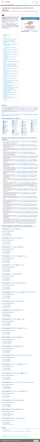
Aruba (5, 124)
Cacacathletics (6, 429)
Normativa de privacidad (6, 440)
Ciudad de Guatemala (22, 196)
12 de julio (36, 167)
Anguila (5, 120)
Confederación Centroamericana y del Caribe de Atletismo (23, 109)
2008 (34, 219)
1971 (33, 148)
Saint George (17, 391)
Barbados (6, 126)
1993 (4, 193)
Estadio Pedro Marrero (10, 172)
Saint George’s (21, 211)
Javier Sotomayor (26, 186)
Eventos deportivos (10, 436)
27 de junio (33, 203)
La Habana (18, 144)
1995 (7, 197)
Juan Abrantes (16, 145)
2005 (32, 215)
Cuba (5, 132)
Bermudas (6, 129)
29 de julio (29, 152)
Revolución (16, 164)
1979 (34, 163)
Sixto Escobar (15, 183)
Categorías (4, 436)
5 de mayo (34, 31)
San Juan (27, 108)
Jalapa (14, 115)
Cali (18, 192)
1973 (34, 152)
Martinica (25, 125)
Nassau (16, 174)
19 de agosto (29, 144)
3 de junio (13, 108)
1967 (37, 31)
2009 (36, 221)
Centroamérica (13, 19)
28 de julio (29, 188)
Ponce (14, 265)
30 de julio (27, 192)
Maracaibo (17, 152)
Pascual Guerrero (18, 193)
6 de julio (32, 211)
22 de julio (36, 207)
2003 (37, 211)
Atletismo (16, 436)
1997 (36, 200)
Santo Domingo (18, 167)
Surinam (34, 123)
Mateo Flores (15, 208)
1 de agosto (32, 192)
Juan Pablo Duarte (19, 168)
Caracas (17, 178)
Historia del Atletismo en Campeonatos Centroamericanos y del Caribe (16, 431)
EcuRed (7, 2)
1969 (34, 144)
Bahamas (6, 125)
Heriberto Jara (11, 143)
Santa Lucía (25, 134)
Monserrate (24, 127)
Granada (15, 123)
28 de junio (32, 200)
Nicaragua (25, 128)
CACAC (3, 24)
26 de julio (29, 178)
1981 (5, 168)
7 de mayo (27, 141)
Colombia (6, 130)
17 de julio (28, 148)
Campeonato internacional (24, 436)
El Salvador (16, 121)
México (17, 115)
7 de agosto (26, 159)
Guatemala (16, 126)
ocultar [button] (9, 35)
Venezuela (34, 131)
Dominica (15, 120)
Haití (15, 131)
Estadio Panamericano (14, 222)
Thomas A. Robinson (13, 176)
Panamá (24, 130)
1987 (33, 178)
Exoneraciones (18, 440)
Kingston (17, 148)
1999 (4, 205)
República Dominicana (26, 167)
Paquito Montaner (13, 157)
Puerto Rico (31, 108)
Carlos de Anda (22, 107)
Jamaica (24, 124)
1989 (35, 182)
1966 (18, 108)
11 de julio (28, 215)
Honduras (16, 130)
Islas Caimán (16, 132)
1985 (32, 174)
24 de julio (28, 171)
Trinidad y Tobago (7, 414)
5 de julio (31, 221)
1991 (34, 188)
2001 (5, 208)
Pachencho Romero (18, 153)
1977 (31, 159)
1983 (32, 171)
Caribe (7, 20)
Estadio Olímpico (9, 179)
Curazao (4, 133)
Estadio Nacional (15, 205)
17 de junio (29, 163)
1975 (11, 265)
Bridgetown (21, 203)
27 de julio (28, 174)
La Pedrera (20, 197)
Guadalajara (17, 163)
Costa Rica (6, 131)
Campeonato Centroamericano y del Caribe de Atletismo (13, 114)
